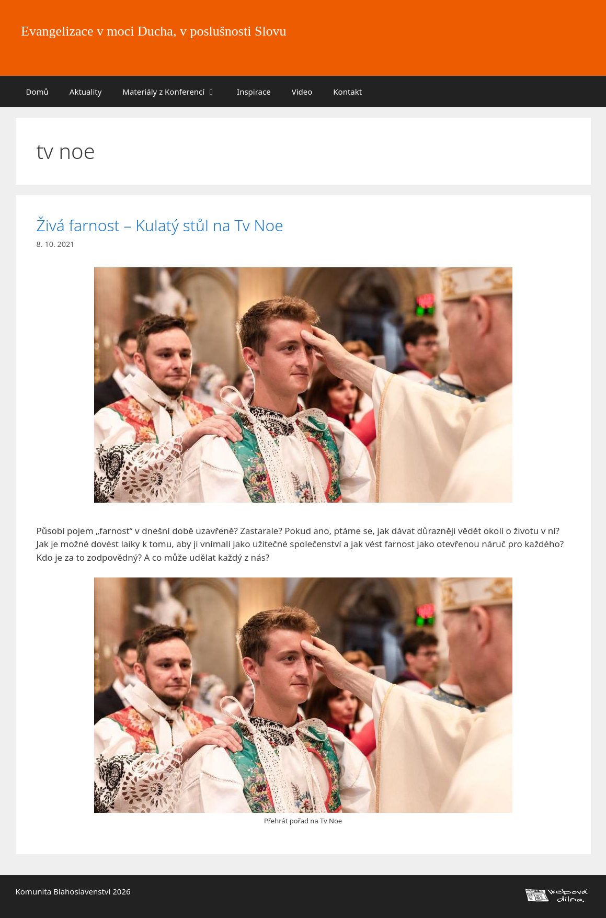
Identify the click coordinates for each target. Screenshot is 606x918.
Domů (37, 91)
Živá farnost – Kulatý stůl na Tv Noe (160, 225)
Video (302, 91)
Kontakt (347, 91)
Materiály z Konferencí (174, 91)
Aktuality (86, 91)
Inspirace (254, 91)
